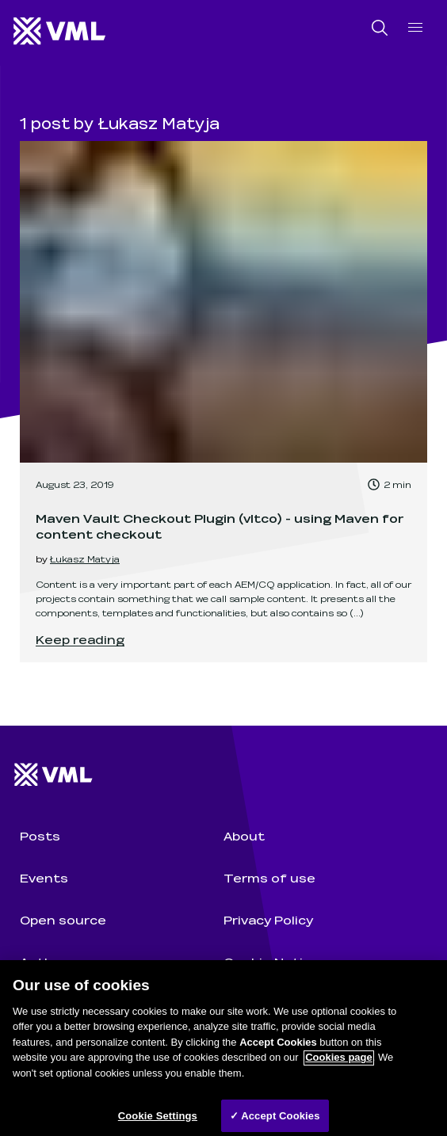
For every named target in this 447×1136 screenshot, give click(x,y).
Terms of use (269, 877)
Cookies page (338, 1064)
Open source (63, 919)
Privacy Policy (268, 919)
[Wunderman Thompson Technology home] (60, 32)
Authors (47, 961)
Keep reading (80, 638)
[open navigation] (415, 27)
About (244, 835)
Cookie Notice (271, 961)
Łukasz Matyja (85, 558)
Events (44, 877)
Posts (40, 835)
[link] (223, 401)
